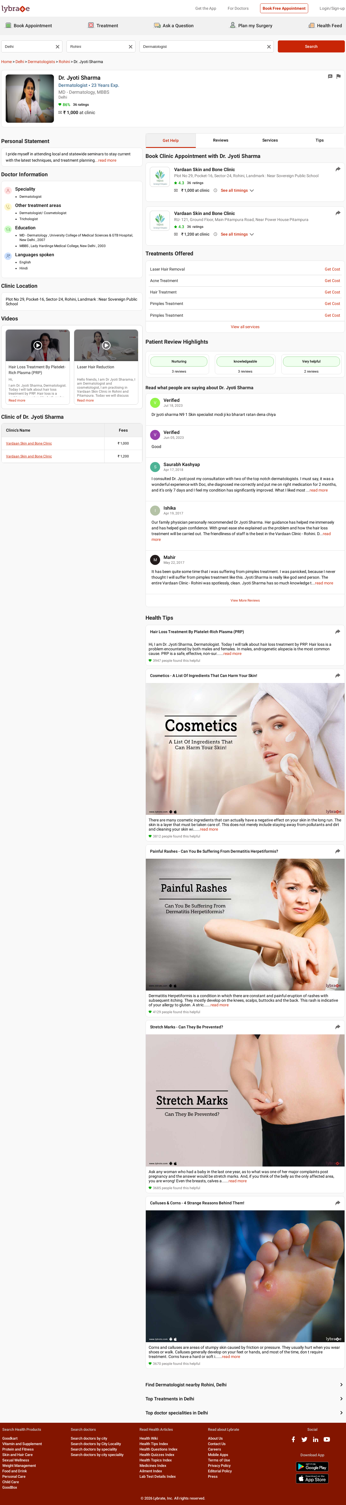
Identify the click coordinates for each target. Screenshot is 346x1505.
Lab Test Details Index (157, 1476)
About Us (215, 1438)
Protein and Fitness (18, 1449)
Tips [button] (320, 140)
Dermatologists (41, 61)
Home (6, 61)
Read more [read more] (17, 400)
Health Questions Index (158, 1449)
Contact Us (217, 1444)
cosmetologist (88, 387)
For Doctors (238, 8)
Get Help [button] (171, 140)
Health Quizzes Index (156, 1455)
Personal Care (13, 1476)
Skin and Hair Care (17, 1455)
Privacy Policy (219, 1465)
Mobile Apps (218, 1455)
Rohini (64, 61)
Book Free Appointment (284, 8)
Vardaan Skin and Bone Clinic (29, 443)
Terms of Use (219, 1460)
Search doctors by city (89, 1438)
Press (213, 1476)
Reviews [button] (220, 140)
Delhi (19, 61)
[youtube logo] (326, 1441)
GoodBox (9, 1487)
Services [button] (270, 140)
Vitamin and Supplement (22, 1444)
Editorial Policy (220, 1471)
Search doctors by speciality (94, 1449)
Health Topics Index (155, 1460)
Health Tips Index (153, 1444)
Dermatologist (94, 383)
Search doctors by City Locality (96, 1444)
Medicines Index (152, 1465)
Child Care (10, 1482)
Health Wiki (148, 1438)
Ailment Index (150, 1471)
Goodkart (9, 1438)
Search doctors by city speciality (97, 1455)
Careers (214, 1449)
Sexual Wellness (15, 1460)
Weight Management (19, 1465)
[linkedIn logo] (315, 1441)
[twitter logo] (304, 1441)
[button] (38, 345)
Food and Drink (14, 1471)
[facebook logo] (293, 1441)
